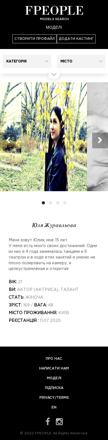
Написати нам (54, 368)
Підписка (54, 388)
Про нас (54, 358)
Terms (62, 397)
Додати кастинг (76, 38)
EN (54, 407)
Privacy (47, 397)
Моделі (54, 27)
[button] (27, 61)
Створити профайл (34, 38)
